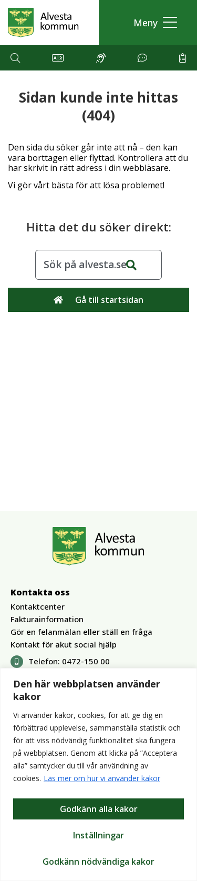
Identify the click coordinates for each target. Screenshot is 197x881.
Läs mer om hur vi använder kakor (102, 778)
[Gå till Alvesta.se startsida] (43, 22)
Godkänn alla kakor (99, 809)
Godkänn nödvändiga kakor (98, 861)
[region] (98, 774)
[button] (152, 23)
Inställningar (98, 835)
